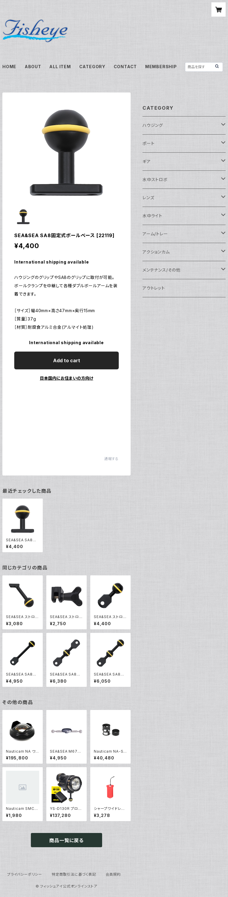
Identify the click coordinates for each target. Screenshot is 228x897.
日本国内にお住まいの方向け (66, 378)
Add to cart (66, 360)
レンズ (148, 197)
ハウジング (152, 125)
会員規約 (113, 874)
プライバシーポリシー (24, 874)
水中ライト (152, 215)
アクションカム (156, 251)
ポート (148, 143)
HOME (9, 66)
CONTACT (125, 66)
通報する (111, 459)
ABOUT (33, 66)
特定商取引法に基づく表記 (74, 874)
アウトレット (153, 288)
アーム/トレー (155, 233)
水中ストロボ (155, 179)
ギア (146, 161)
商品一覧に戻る (66, 840)
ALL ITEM (60, 66)
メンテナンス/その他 (161, 269)
